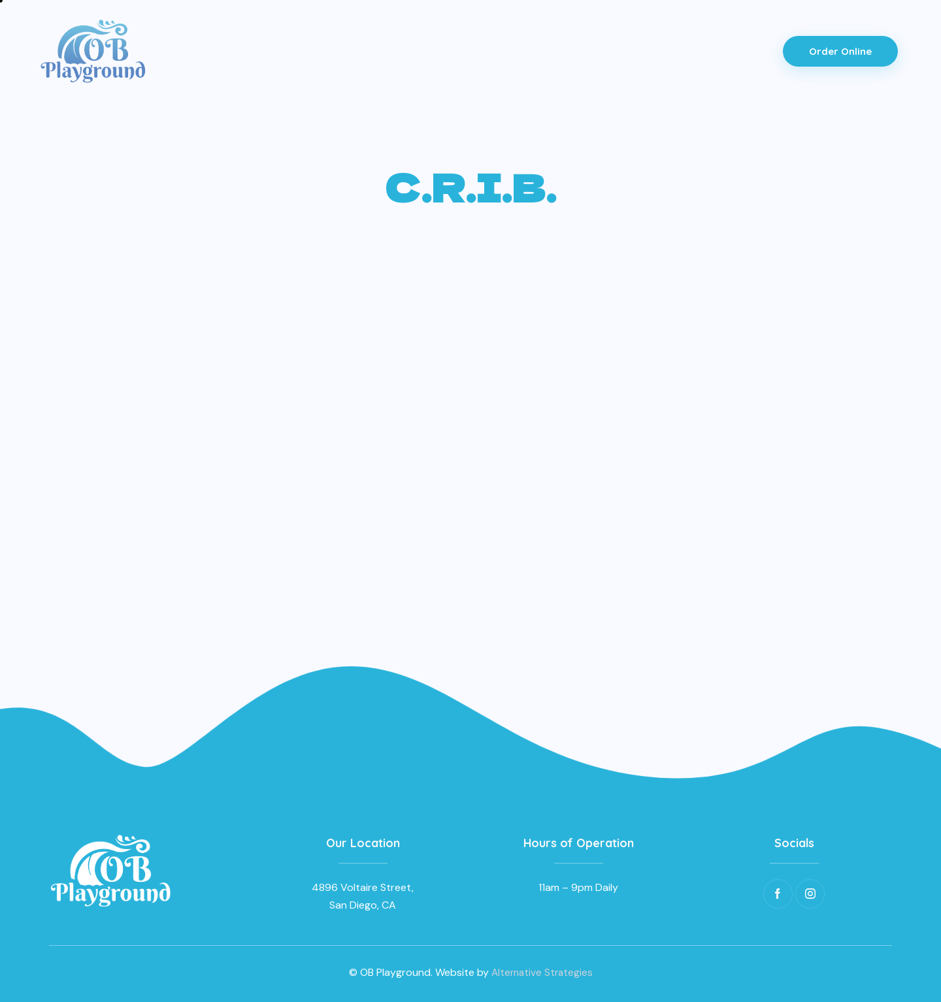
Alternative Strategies (542, 972)
